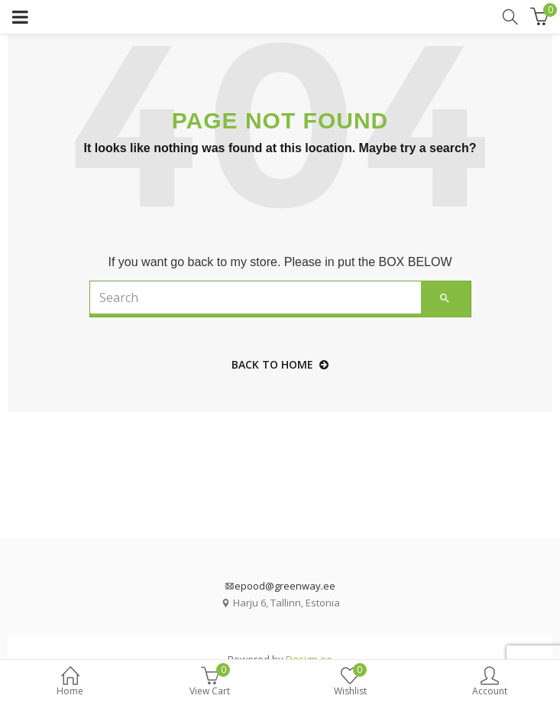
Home (70, 682)
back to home (280, 364)
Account (490, 682)
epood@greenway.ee (285, 586)
